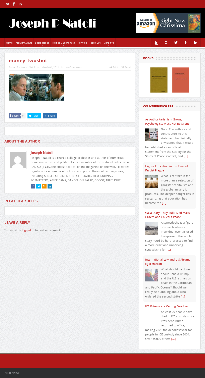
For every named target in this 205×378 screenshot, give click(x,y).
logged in (28, 230)
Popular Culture (23, 42)
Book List (95, 42)
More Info (109, 42)
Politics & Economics (63, 42)
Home (9, 42)
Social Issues (42, 42)
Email (126, 67)
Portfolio (82, 42)
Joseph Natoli (28, 67)
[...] (186, 156)
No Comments (74, 67)
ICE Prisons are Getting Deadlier (166, 306)
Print (114, 67)
